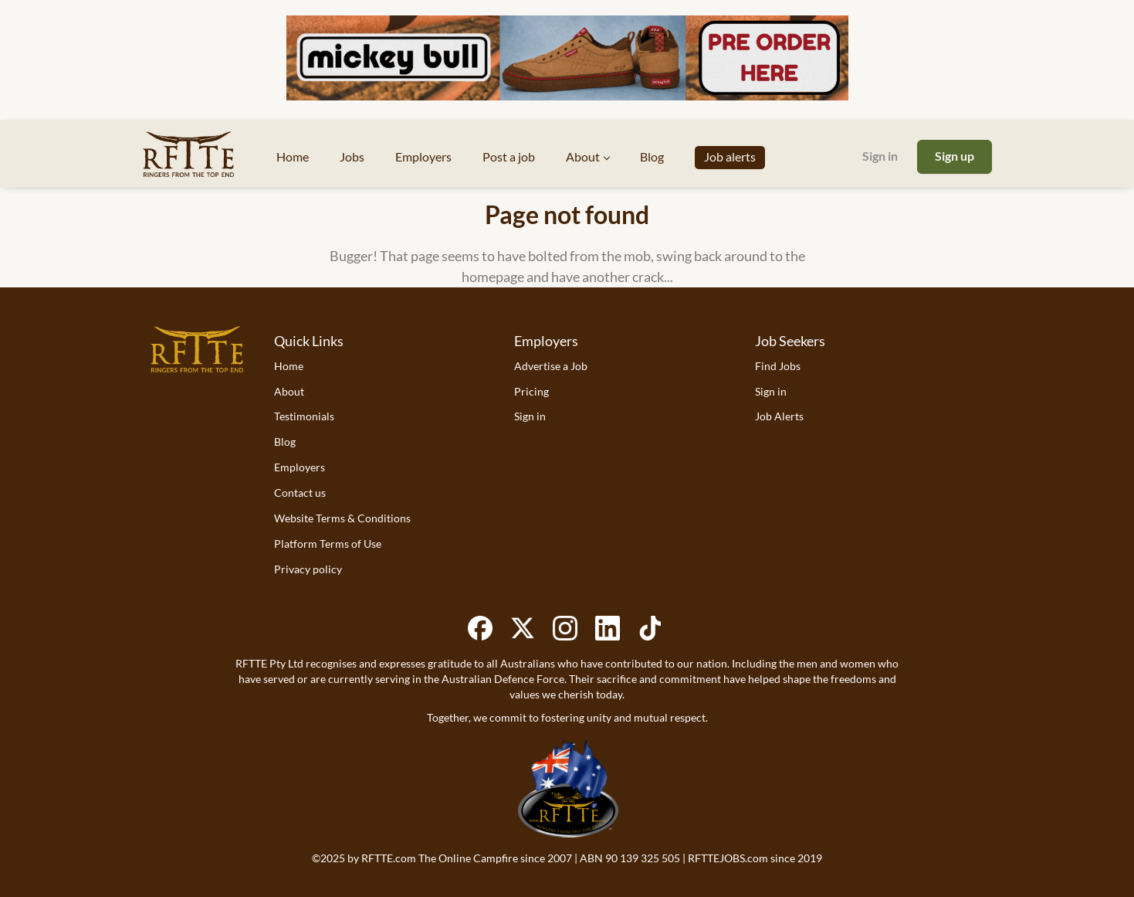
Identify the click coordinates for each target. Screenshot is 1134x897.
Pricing (531, 391)
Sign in (880, 155)
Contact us (300, 492)
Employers (299, 467)
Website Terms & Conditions (342, 518)
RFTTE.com (388, 858)
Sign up (954, 155)
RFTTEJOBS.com (728, 858)
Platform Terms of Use (327, 543)
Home (288, 365)
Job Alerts (779, 416)
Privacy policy (308, 569)
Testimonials (304, 416)
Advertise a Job (550, 365)
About (289, 391)
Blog (285, 441)
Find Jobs (778, 365)
